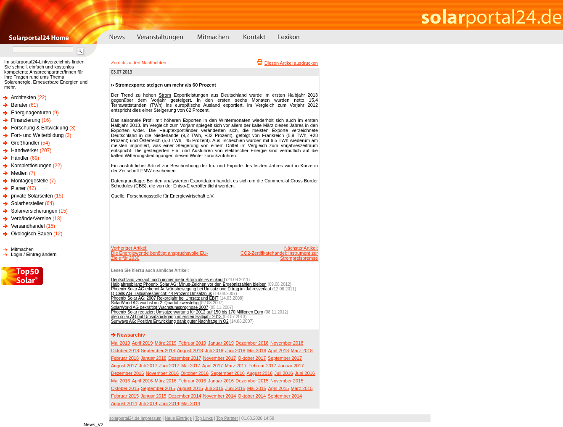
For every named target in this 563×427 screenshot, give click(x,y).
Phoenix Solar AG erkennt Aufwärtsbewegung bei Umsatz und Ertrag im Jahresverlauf (191, 289)
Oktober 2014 (252, 395)
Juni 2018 (235, 350)
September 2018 (158, 350)
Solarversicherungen (34, 211)
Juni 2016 (305, 373)
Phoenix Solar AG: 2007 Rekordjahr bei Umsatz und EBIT (165, 298)
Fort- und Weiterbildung (37, 135)
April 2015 (278, 388)
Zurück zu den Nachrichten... (140, 62)
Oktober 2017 (252, 358)
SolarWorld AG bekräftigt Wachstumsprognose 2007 (159, 307)
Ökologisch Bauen (31, 234)
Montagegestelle (29, 181)
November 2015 (286, 380)
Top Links (204, 418)
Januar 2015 (154, 395)
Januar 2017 (291, 365)
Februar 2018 (125, 358)
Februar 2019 (192, 342)
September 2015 (158, 388)
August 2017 (124, 365)
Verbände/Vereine (31, 218)
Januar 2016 (221, 380)
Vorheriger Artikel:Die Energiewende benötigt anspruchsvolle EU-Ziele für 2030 (159, 253)
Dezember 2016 (127, 373)
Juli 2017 (148, 365)
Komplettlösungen (31, 166)
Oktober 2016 (194, 373)
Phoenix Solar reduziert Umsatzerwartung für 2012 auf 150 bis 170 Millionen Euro (187, 312)
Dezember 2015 (251, 380)
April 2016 (142, 380)
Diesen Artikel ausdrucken (291, 63)
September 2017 (285, 358)
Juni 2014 (169, 403)
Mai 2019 (120, 342)
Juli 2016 (284, 373)
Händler (20, 158)
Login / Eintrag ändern (33, 254)
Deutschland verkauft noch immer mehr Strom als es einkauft (168, 279)
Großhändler (25, 143)
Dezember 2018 (251, 342)
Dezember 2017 (184, 358)
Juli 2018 (214, 350)
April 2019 (142, 342)
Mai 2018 (256, 350)
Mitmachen (22, 249)
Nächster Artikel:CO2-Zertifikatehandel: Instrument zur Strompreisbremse (279, 253)
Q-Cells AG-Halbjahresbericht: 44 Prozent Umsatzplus (161, 293)
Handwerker (24, 150)
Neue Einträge (178, 418)
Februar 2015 (125, 395)
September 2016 (228, 373)
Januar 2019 (221, 342)
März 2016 (166, 380)
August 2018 (190, 350)
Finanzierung (25, 120)
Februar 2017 (262, 365)
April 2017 (212, 365)
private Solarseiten (32, 196)
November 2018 (286, 342)
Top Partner (227, 418)
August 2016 (259, 373)
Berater (19, 105)
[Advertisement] (213, 224)
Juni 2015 (235, 388)
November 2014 (219, 395)
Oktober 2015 (125, 388)
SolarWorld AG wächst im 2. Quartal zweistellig (155, 302)
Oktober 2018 (125, 350)
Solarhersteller (27, 203)
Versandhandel (28, 226)
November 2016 (162, 373)
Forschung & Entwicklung (39, 128)
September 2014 (285, 395)
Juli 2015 (214, 388)
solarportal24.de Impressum (135, 418)
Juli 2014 (148, 403)
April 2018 (278, 350)
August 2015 (190, 388)
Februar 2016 (192, 380)
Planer (18, 188)
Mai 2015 (256, 388)
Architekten (23, 97)
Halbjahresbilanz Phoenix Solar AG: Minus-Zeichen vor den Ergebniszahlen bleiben (189, 284)
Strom (165, 95)
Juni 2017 (169, 365)
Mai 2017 (190, 365)
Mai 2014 (190, 403)
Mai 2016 (120, 380)
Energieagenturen (31, 113)
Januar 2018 (154, 358)
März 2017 (236, 365)
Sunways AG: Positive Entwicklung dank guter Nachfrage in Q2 (170, 321)
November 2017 (219, 358)
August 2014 (124, 403)
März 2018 (302, 350)
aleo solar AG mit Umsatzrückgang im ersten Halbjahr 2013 (167, 316)
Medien (19, 173)
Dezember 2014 (184, 395)
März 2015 (302, 388)
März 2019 (166, 342)
